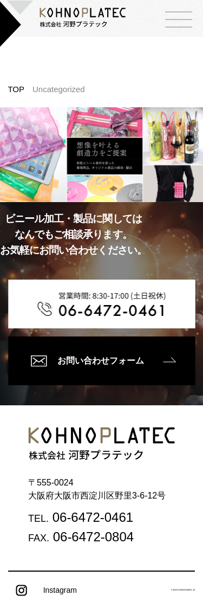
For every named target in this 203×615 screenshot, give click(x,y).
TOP (16, 89)
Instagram (42, 590)
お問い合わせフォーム (87, 360)
